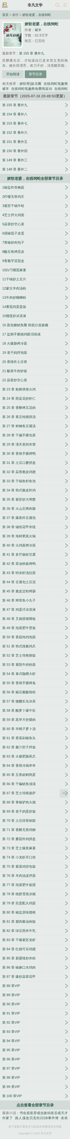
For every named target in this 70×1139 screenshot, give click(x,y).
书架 (4, 5)
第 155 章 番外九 (31, 53)
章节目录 (35, 74)
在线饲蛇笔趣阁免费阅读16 (31, 89)
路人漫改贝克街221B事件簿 (37, 1118)
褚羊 (38, 30)
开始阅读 (13, 74)
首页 (5, 15)
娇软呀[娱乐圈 (30, 84)
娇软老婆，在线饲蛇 (36, 15)
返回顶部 (64, 793)
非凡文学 (35, 5)
